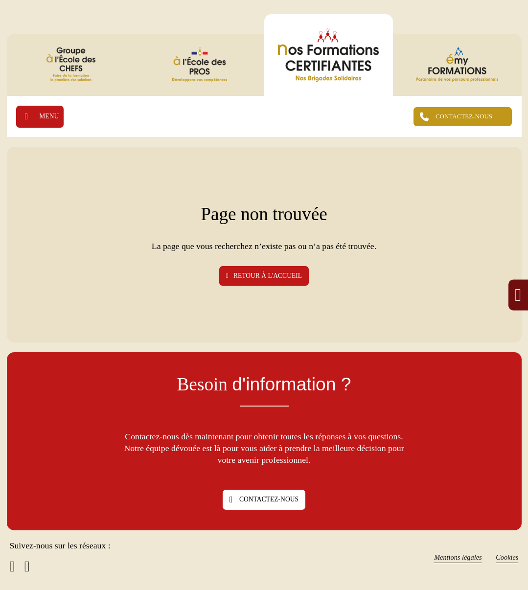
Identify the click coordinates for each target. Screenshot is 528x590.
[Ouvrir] (40, 117)
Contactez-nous (264, 499)
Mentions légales (456, 558)
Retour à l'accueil (264, 275)
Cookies (506, 558)
